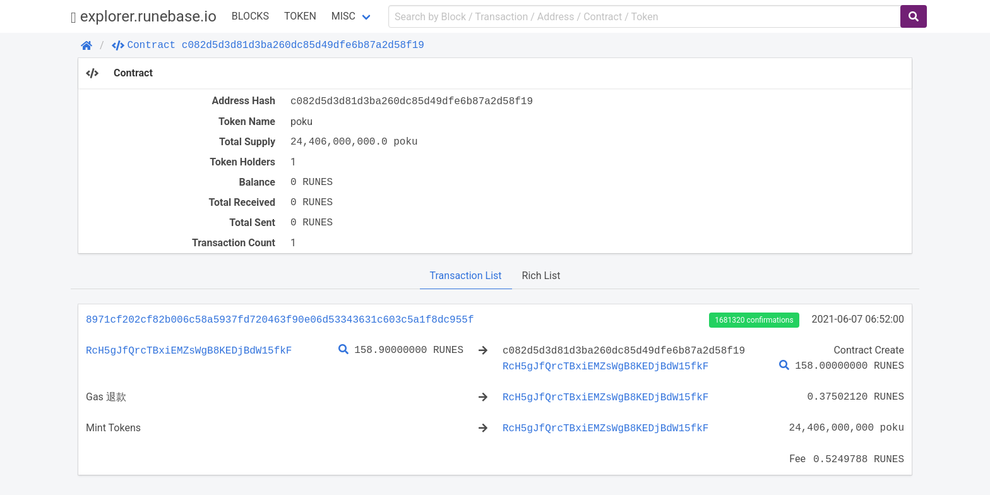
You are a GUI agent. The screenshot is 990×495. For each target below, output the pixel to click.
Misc (343, 16)
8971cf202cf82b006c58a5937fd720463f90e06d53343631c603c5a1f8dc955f (280, 319)
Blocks (250, 16)
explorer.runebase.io (144, 17)
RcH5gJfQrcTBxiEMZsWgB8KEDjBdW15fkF (189, 350)
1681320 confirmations (754, 320)
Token (300, 16)
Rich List (541, 276)
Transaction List (466, 276)
